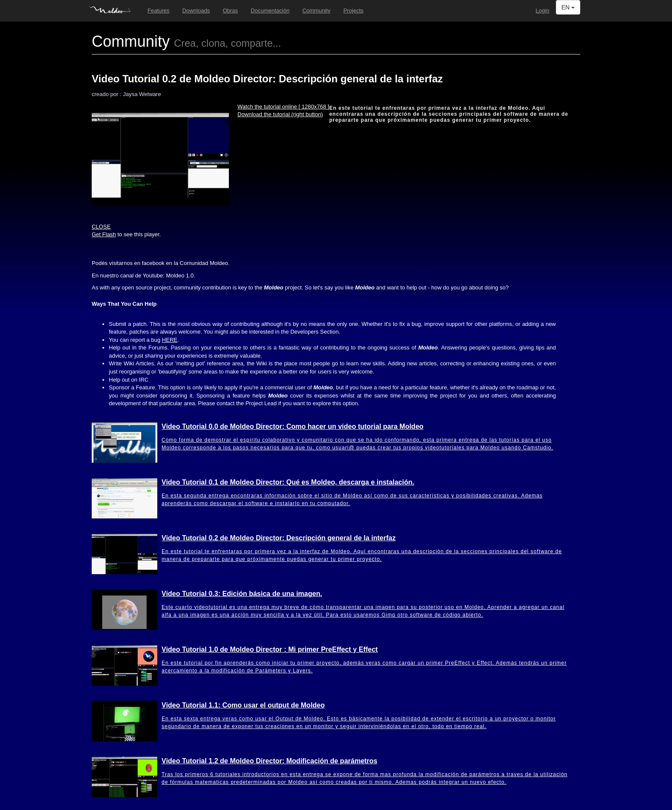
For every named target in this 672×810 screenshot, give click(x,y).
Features (158, 10)
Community (316, 10)
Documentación (270, 10)
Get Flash (104, 234)
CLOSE (101, 226)
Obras (230, 10)
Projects (353, 10)
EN (568, 7)
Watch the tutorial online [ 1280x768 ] (283, 106)
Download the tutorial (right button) (280, 114)
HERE (169, 340)
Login (542, 10)
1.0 (180, 275)
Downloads (196, 10)
